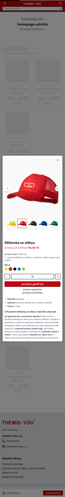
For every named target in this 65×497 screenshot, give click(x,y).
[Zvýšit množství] (57, 276)
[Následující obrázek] (57, 188)
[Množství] (32, 276)
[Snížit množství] (7, 276)
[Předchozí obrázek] (7, 188)
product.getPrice (33, 284)
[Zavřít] (57, 160)
